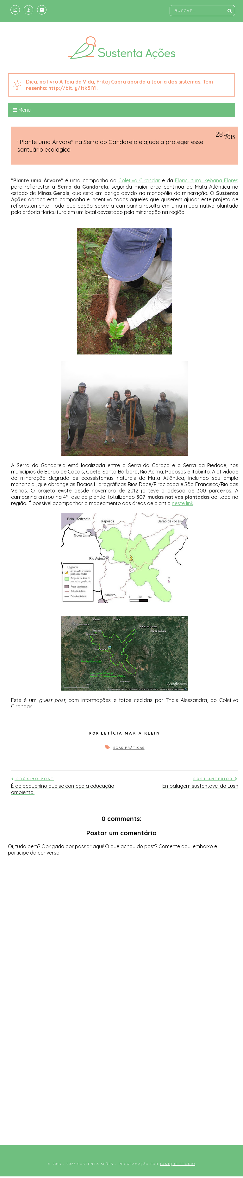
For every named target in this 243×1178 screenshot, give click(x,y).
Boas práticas (129, 748)
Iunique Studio (177, 1164)
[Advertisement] (121, 1085)
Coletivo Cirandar (139, 180)
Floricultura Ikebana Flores (206, 180)
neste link (182, 503)
